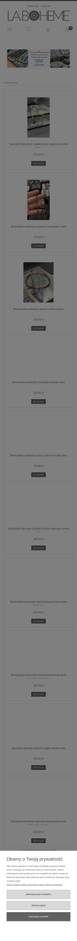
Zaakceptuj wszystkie (38, 916)
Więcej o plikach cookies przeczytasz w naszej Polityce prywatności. (34, 885)
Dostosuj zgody (38, 905)
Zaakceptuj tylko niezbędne (38, 894)
